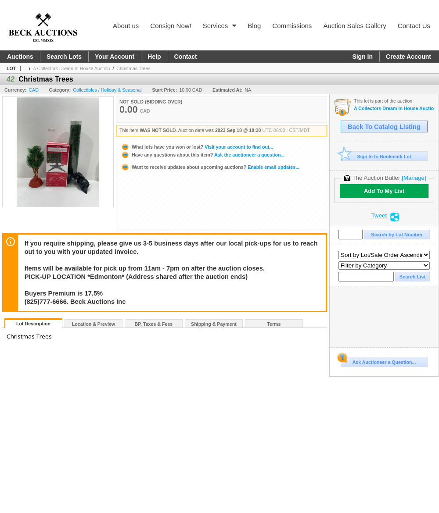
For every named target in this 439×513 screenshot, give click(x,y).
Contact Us (414, 25)
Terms (274, 324)
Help (154, 56)
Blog (254, 25)
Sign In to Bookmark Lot (376, 156)
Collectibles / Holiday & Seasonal (107, 90)
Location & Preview (93, 324)
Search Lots (64, 56)
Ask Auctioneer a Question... (378, 361)
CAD (34, 90)
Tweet (379, 216)
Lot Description (33, 323)
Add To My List (384, 191)
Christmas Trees (133, 68)
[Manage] (414, 178)
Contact (185, 56)
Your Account (114, 56)
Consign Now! (170, 25)
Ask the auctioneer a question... (202, 154)
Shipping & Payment (214, 324)
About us (126, 25)
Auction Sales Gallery (354, 25)
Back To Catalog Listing (384, 126)
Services (220, 26)
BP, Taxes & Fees (154, 324)
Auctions (20, 56)
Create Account (408, 56)
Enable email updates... (210, 167)
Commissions (292, 25)
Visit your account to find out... (197, 147)
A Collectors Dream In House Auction (71, 68)
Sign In (362, 56)
